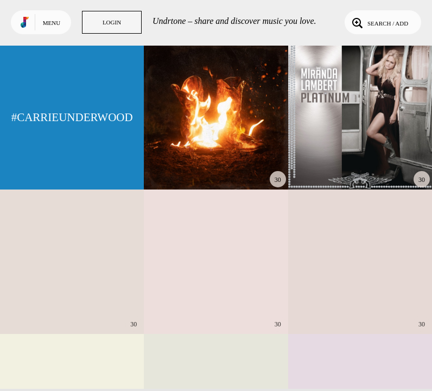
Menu (51, 23)
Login (112, 22)
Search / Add (379, 22)
